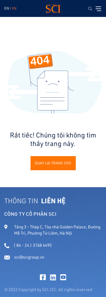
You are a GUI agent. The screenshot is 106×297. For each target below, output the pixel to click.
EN (6, 8)
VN (14, 8)
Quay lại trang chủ (53, 163)
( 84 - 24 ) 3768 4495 (28, 245)
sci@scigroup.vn (24, 257)
